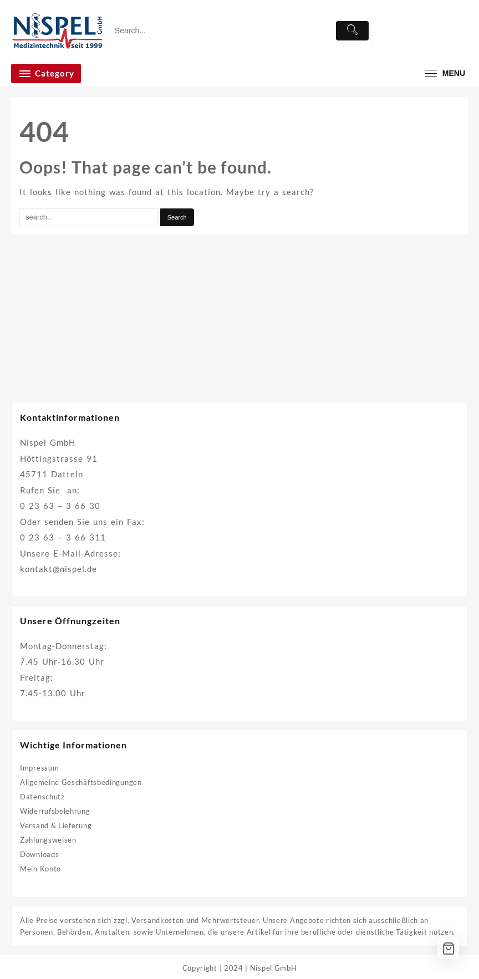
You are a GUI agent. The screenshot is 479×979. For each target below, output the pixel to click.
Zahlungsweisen (48, 839)
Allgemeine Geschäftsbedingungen (81, 782)
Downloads (39, 854)
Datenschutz (42, 796)
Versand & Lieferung (55, 825)
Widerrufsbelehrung (55, 811)
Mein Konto (40, 868)
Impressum (39, 767)
